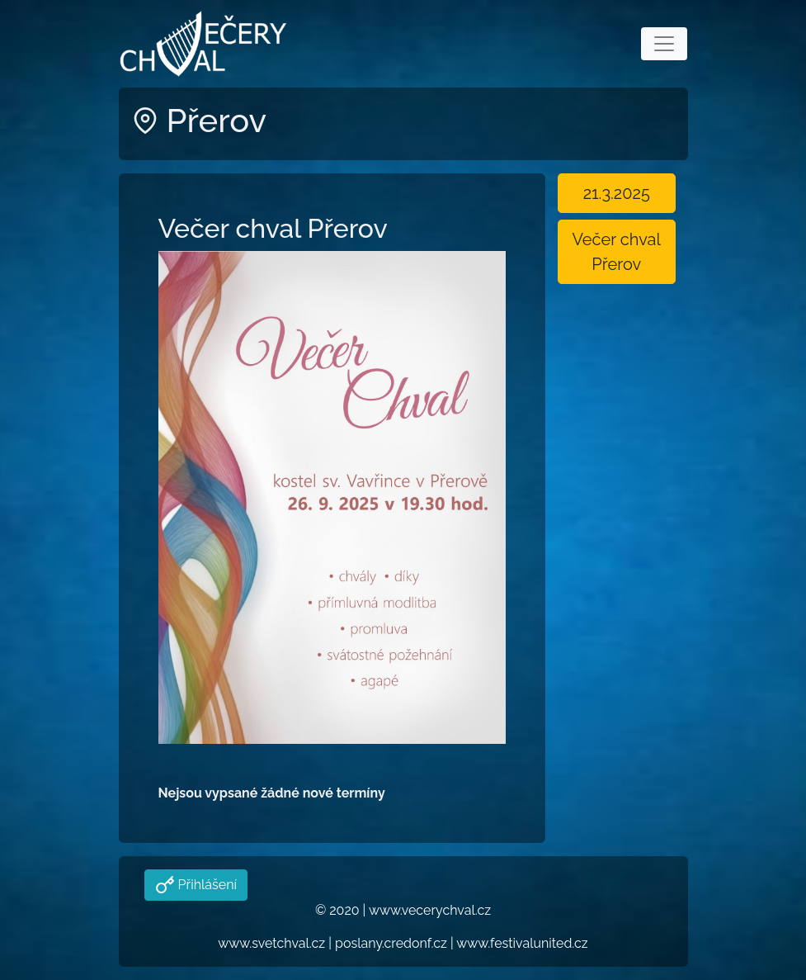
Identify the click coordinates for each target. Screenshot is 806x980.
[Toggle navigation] (664, 43)
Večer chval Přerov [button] (617, 252)
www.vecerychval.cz (430, 910)
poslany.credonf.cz (391, 943)
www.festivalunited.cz (521, 943)
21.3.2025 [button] (616, 193)
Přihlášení (206, 884)
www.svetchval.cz (271, 943)
